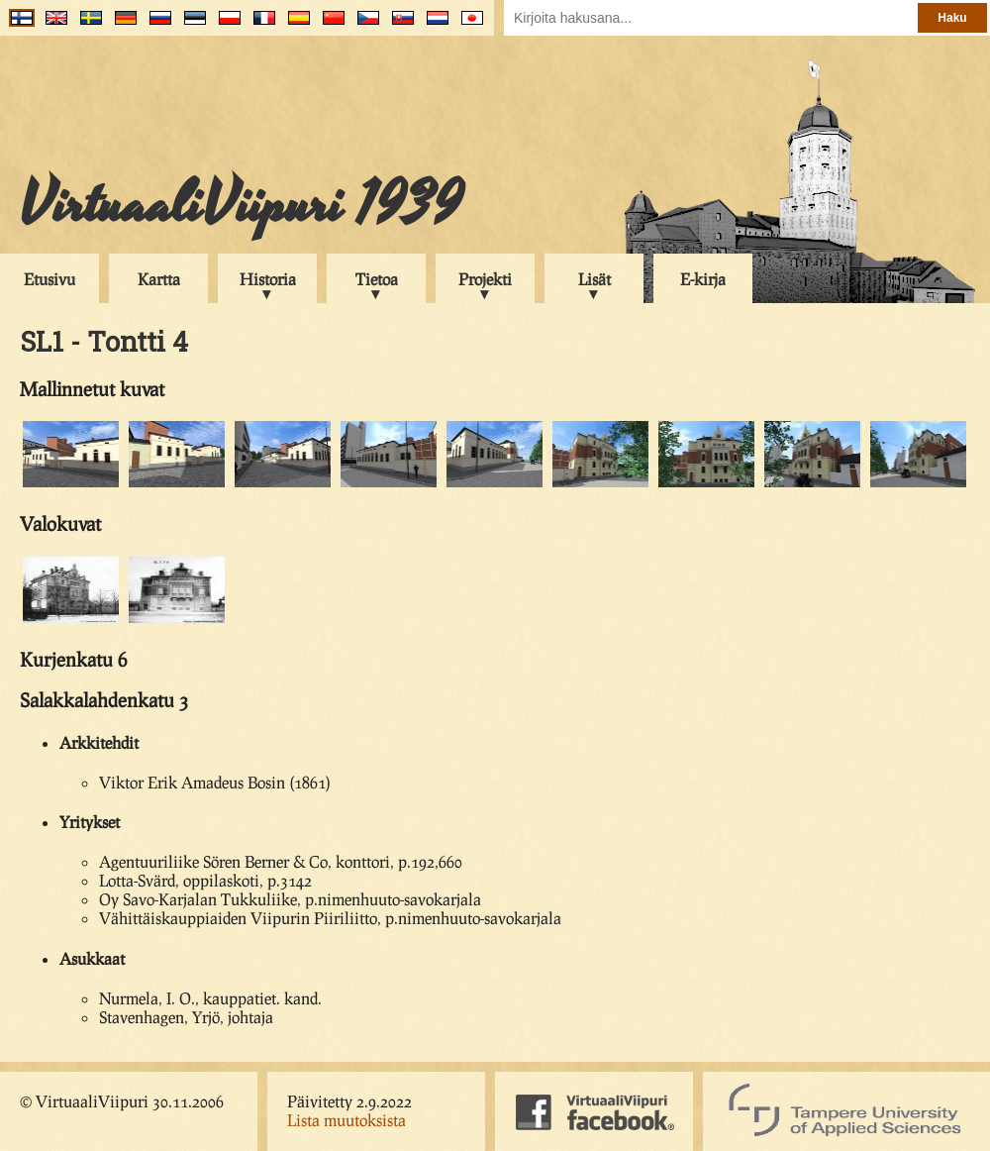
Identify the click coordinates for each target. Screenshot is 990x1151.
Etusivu (49, 278)
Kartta (159, 278)
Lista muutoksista (346, 1119)
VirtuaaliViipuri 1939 (241, 205)
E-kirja (703, 278)
